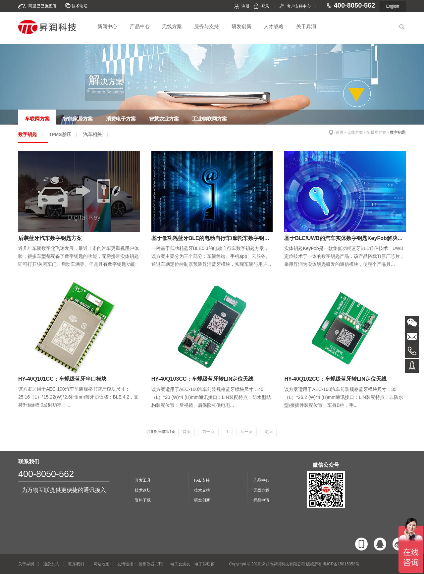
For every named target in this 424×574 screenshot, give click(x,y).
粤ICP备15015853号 (341, 564)
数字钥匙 (398, 132)
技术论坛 (79, 6)
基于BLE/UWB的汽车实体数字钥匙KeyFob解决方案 (346, 238)
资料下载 (143, 500)
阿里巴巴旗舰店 (42, 6)
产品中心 (140, 26)
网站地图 (101, 564)
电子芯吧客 (204, 564)
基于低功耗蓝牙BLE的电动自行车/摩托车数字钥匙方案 (215, 238)
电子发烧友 (180, 564)
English (392, 6)
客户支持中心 (299, 6)
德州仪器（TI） (152, 564)
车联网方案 (376, 132)
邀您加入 (51, 564)
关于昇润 (306, 26)
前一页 (208, 431)
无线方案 (172, 26)
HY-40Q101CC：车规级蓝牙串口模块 (62, 379)
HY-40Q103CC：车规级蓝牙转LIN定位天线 (202, 379)
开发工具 (143, 480)
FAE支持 (202, 480)
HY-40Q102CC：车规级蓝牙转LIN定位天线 (335, 379)
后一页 (246, 431)
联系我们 (76, 564)
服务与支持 (206, 26)
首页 (340, 132)
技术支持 (202, 490)
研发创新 (241, 26)
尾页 (268, 431)
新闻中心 (107, 26)
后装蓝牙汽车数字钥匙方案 (50, 238)
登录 (265, 6)
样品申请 (261, 500)
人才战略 (274, 26)
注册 (245, 6)
